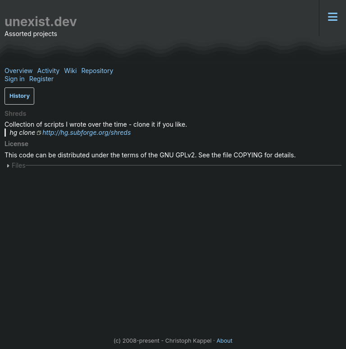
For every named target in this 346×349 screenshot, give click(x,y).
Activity (48, 70)
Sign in (15, 79)
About (224, 340)
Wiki (70, 70)
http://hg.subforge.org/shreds (86, 132)
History (19, 95)
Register (41, 79)
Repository (97, 70)
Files (19, 165)
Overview (19, 70)
